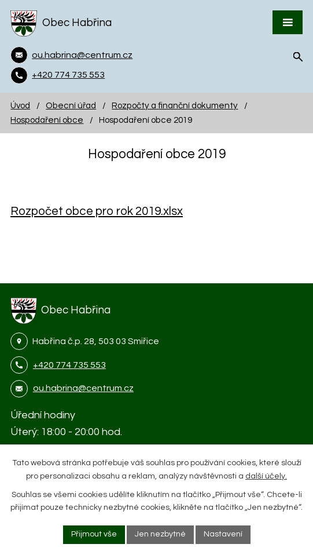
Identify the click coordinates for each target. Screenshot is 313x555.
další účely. (266, 476)
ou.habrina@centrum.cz (83, 388)
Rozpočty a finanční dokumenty (175, 105)
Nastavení (223, 534)
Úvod (20, 105)
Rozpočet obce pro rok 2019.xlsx (96, 211)
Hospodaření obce (46, 120)
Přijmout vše (94, 534)
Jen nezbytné (160, 534)
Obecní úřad (71, 105)
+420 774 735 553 (69, 365)
